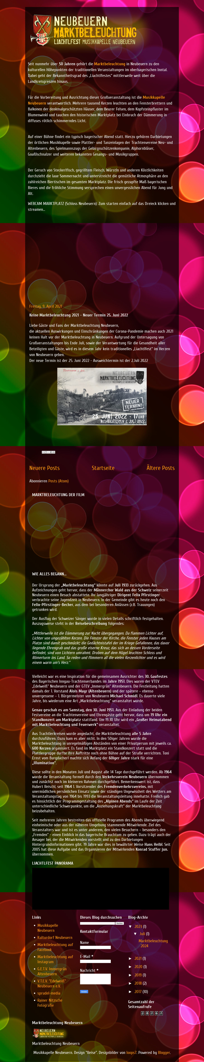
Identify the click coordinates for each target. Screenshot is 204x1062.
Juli (143, 933)
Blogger (164, 1052)
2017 (139, 991)
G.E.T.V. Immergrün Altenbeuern (52, 971)
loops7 (131, 1052)
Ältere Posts (161, 468)
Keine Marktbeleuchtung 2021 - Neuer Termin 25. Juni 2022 (78, 315)
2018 (139, 983)
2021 (139, 958)
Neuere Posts (44, 468)
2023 (139, 926)
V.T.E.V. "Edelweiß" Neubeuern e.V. (51, 984)
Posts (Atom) (58, 481)
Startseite (103, 468)
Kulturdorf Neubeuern (54, 937)
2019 (139, 975)
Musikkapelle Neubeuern (47, 928)
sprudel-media (48, 993)
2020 (139, 966)
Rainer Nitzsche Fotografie (49, 1003)
